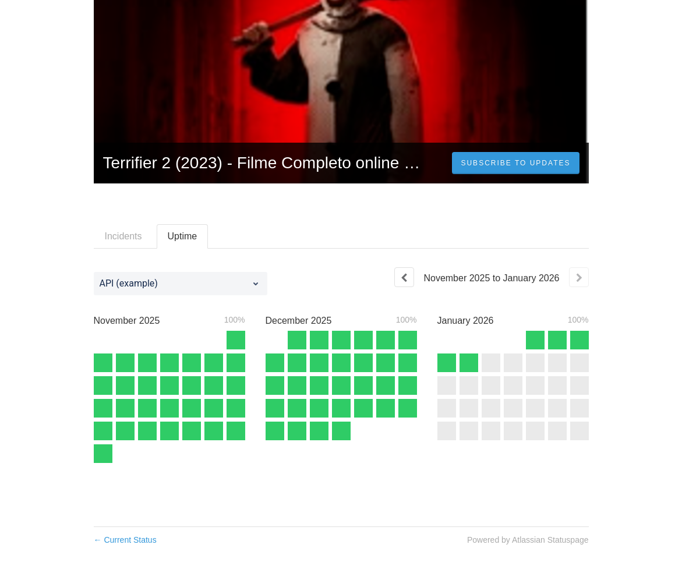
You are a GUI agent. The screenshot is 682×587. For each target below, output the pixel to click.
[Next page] (579, 277)
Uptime (182, 236)
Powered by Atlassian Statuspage (528, 539)
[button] (515, 163)
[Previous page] (404, 277)
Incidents (123, 236)
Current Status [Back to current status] (125, 539)
